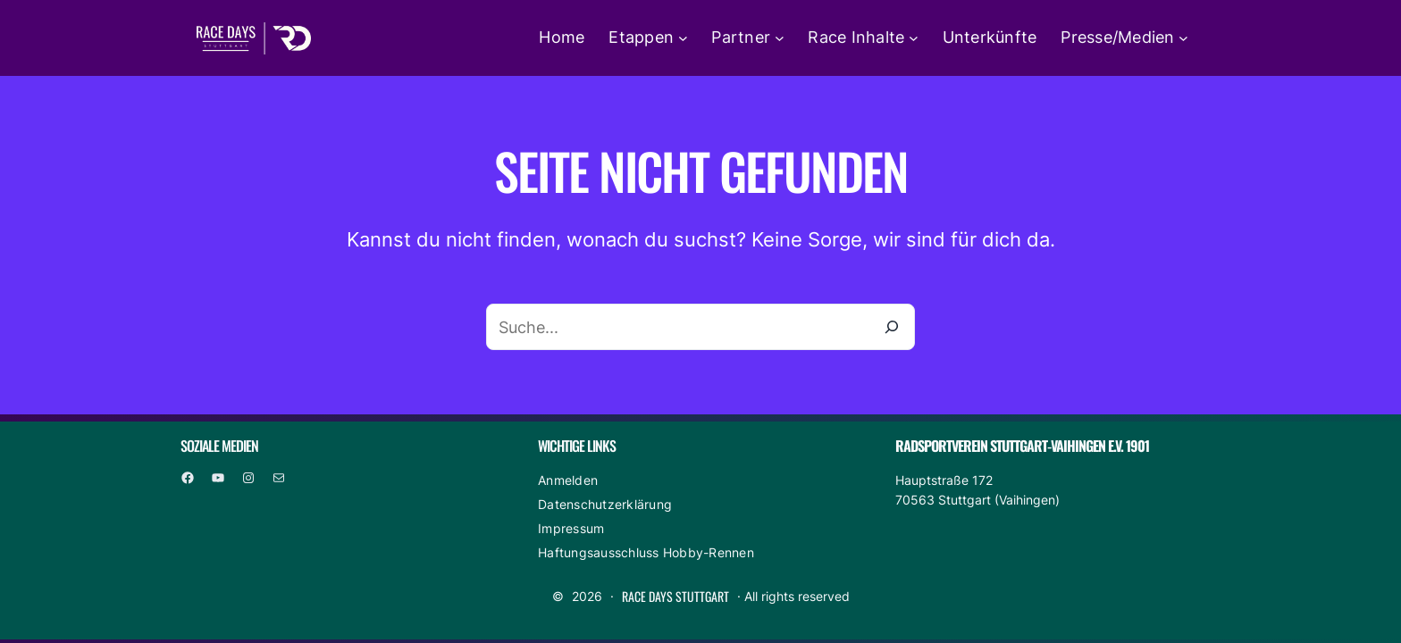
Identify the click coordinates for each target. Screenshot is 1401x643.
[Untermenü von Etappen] (683, 38)
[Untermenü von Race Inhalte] (914, 38)
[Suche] (891, 327)
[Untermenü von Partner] (779, 38)
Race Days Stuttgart (675, 596)
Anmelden (568, 480)
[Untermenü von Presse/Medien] (1183, 38)
